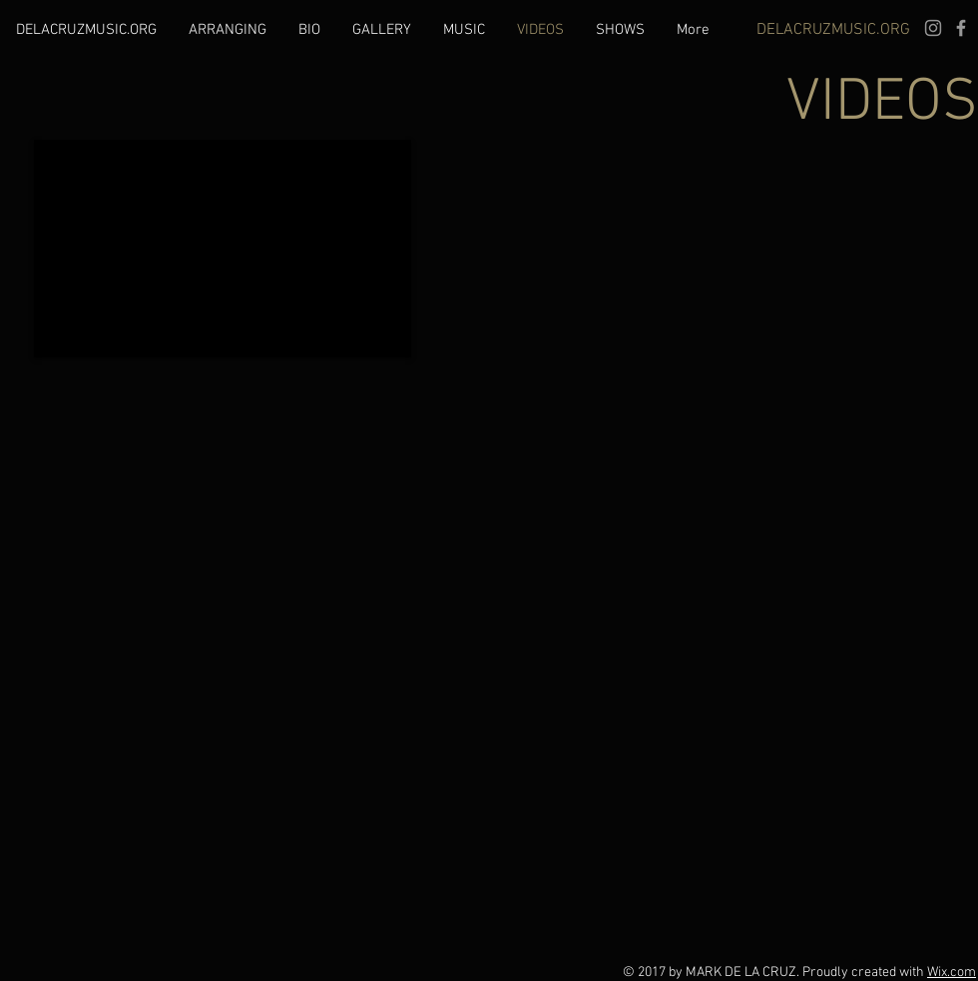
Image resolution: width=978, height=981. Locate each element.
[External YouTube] (222, 248)
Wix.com (951, 972)
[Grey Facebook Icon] (961, 28)
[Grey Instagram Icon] (933, 28)
